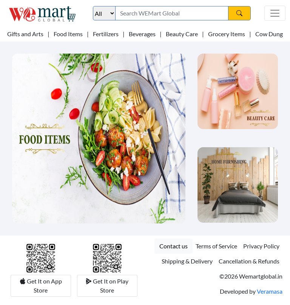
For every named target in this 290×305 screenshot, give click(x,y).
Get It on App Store (44, 285)
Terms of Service (216, 246)
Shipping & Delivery (187, 261)
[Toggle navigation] (274, 13)
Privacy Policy (261, 246)
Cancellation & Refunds (249, 261)
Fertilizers (106, 33)
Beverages (142, 33)
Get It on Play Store (110, 285)
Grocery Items (226, 33)
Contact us (173, 246)
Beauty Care (182, 33)
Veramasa (269, 291)
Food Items (68, 33)
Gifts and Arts (25, 33)
